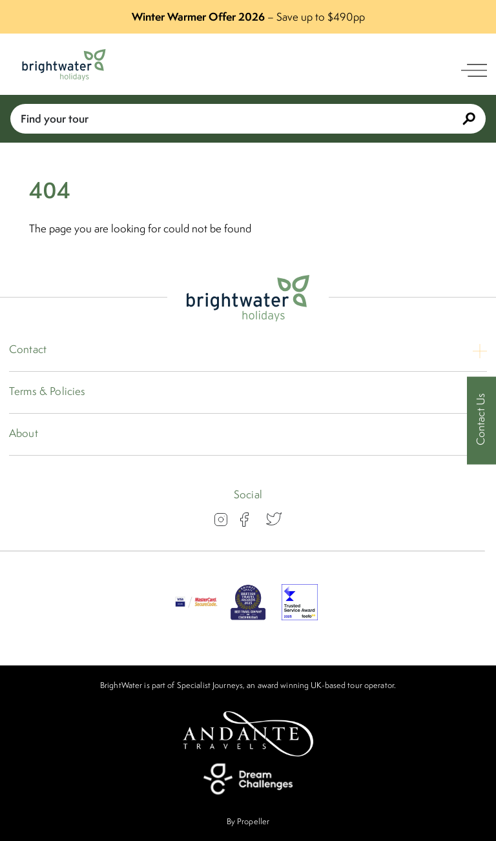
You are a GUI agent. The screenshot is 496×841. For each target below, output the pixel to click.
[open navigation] (474, 70)
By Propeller (248, 821)
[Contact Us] (481, 420)
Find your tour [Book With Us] (248, 118)
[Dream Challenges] (248, 779)
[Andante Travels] (248, 733)
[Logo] (64, 65)
